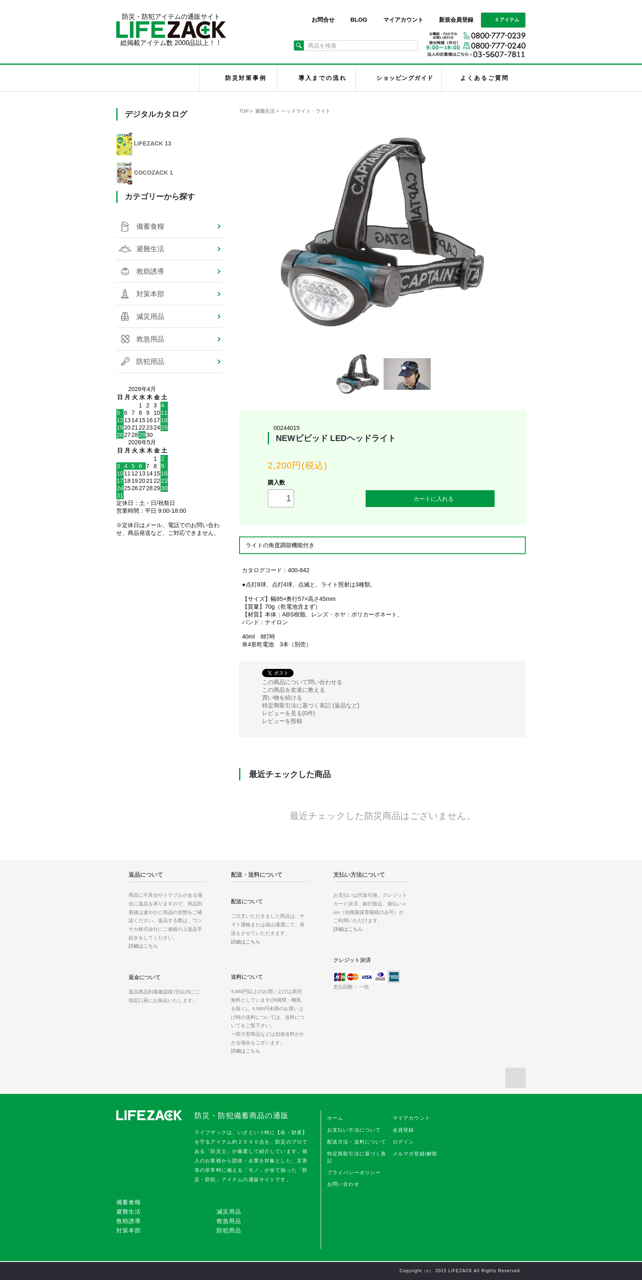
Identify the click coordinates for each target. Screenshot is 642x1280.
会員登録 (403, 1130)
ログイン (403, 1141)
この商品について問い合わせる (302, 682)
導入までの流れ (322, 78)
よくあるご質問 (484, 78)
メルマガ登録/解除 (415, 1153)
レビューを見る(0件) (288, 713)
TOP (244, 111)
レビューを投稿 (282, 721)
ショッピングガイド (404, 78)
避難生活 (265, 111)
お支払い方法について (354, 1130)
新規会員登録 (456, 19)
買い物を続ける (282, 697)
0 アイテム (502, 19)
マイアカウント (403, 19)
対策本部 (150, 294)
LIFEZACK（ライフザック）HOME (160, 78)
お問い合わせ (343, 1184)
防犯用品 (150, 361)
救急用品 (150, 339)
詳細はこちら (143, 946)
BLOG (359, 19)
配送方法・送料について (357, 1141)
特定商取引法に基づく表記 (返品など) (310, 705)
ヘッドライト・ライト (305, 111)
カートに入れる (430, 498)
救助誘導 (150, 271)
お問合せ (323, 19)
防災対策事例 (246, 78)
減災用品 (150, 316)
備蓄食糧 (150, 226)
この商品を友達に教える (293, 690)
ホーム (335, 1118)
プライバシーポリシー (354, 1172)
